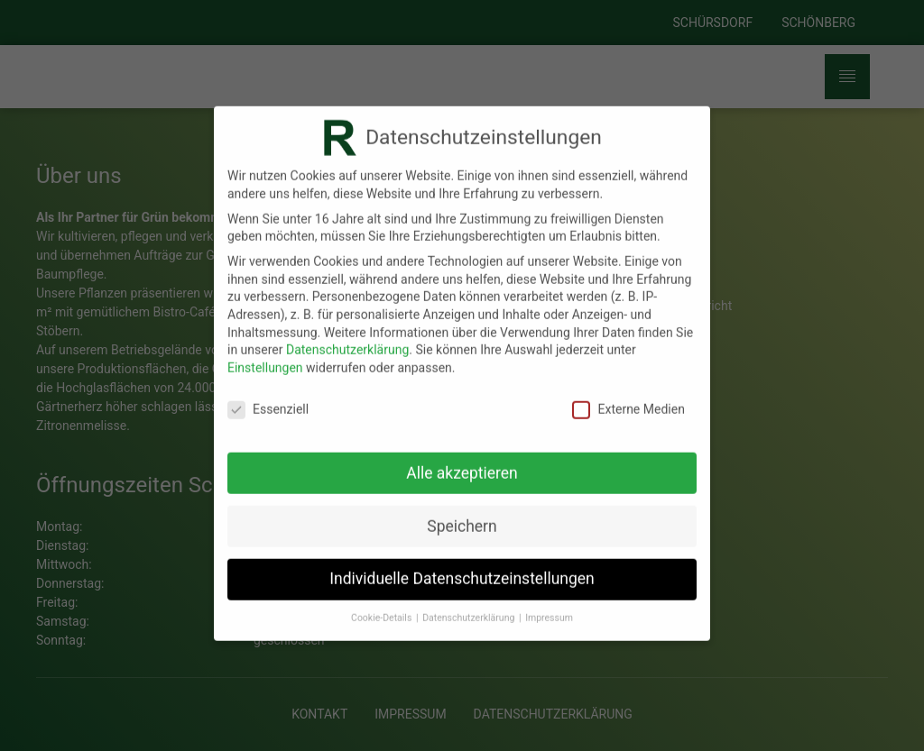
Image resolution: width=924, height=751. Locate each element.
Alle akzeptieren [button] (462, 462)
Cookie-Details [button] (382, 607)
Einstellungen (265, 356)
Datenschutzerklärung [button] (469, 607)
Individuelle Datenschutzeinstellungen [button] (461, 568)
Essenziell (268, 398)
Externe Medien (628, 398)
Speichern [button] (461, 515)
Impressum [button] (549, 607)
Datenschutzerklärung (347, 339)
